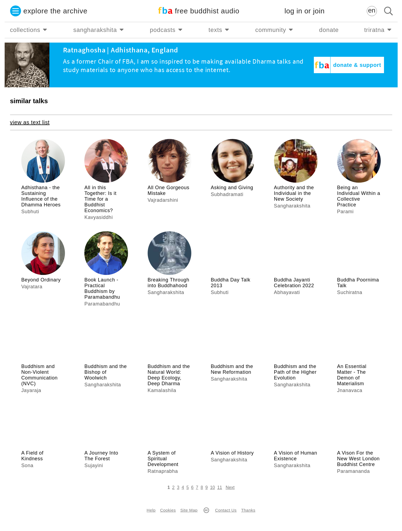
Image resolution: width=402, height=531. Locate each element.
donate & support (357, 65)
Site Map (189, 510)
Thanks (248, 510)
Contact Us (226, 510)
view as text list (30, 122)
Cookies (168, 510)
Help (151, 510)
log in (304, 11)
